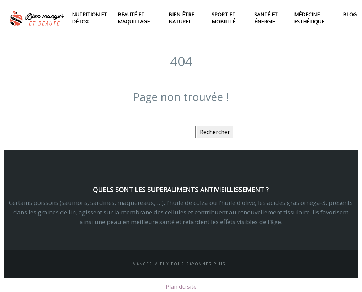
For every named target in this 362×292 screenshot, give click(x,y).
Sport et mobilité (223, 18)
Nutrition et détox (89, 18)
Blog (350, 14)
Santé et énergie (266, 18)
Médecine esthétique (309, 18)
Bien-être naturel (181, 18)
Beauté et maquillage (134, 18)
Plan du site (181, 287)
